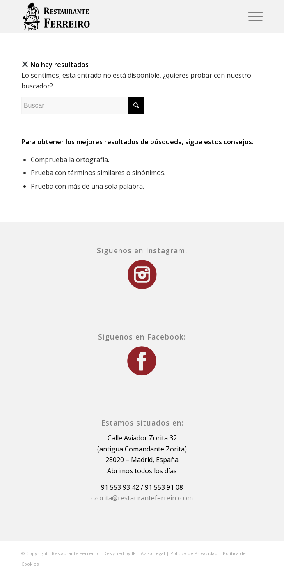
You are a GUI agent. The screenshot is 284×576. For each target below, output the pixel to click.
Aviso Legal (153, 553)
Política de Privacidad (194, 553)
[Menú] (251, 16)
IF (133, 553)
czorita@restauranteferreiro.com (142, 497)
